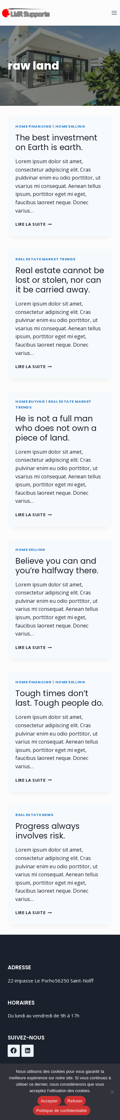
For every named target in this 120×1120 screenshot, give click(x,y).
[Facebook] (14, 1051)
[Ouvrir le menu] (114, 13)
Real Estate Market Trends (45, 259)
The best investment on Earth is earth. (56, 142)
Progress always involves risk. (47, 831)
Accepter (49, 1101)
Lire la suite (33, 224)
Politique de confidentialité (61, 1110)
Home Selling (70, 126)
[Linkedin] (27, 1051)
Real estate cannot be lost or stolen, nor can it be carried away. (59, 280)
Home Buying (30, 401)
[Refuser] (112, 1092)
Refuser (75, 1101)
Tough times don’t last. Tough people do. (59, 698)
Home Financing (33, 126)
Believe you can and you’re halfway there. (56, 565)
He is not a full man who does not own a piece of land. (56, 428)
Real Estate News (34, 814)
